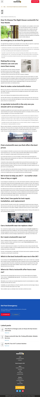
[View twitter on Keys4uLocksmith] (2, 13)
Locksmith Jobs (20, 374)
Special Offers (20, 383)
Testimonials (20, 378)
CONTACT (20, 360)
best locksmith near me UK (15, 259)
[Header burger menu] (2, 1)
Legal (20, 371)
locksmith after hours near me (14, 277)
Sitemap (33, 395)
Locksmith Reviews (20, 380)
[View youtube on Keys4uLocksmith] (23, 391)
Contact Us (16, 314)
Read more (7, 332)
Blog (4, 6)
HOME (20, 357)
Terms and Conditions (26, 395)
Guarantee (20, 369)
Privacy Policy (20, 372)
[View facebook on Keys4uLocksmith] (2, 11)
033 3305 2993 (35, 1)
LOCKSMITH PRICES (20, 358)
